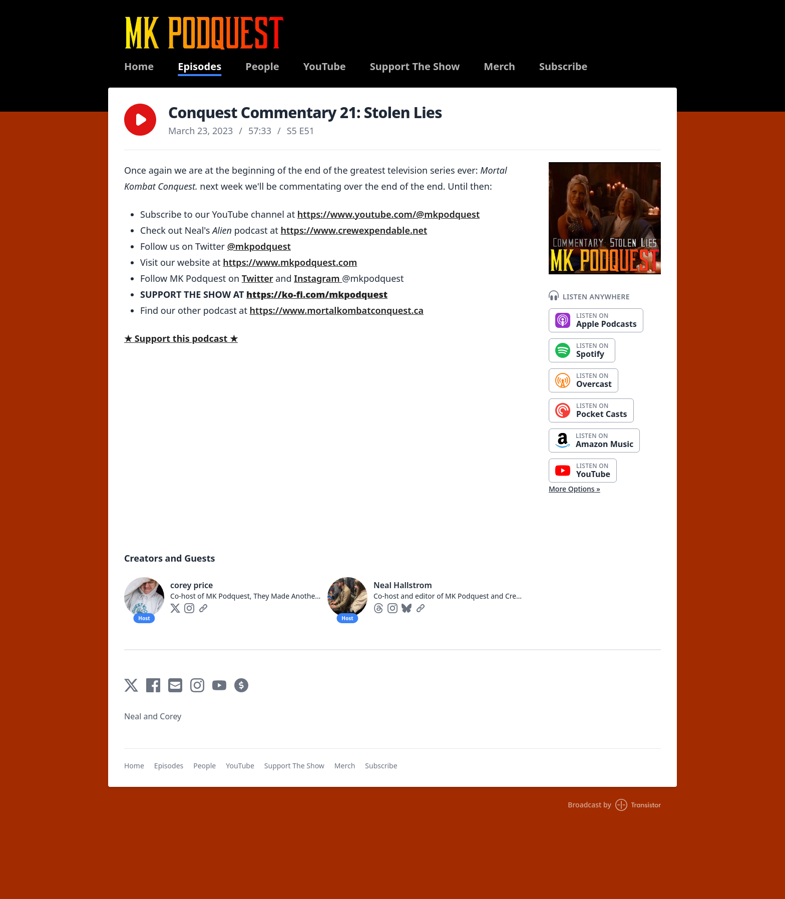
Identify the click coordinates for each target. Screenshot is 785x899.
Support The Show (415, 67)
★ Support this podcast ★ (181, 338)
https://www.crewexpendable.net (354, 230)
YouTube (324, 67)
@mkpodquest (259, 246)
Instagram (318, 278)
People (262, 67)
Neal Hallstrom (402, 585)
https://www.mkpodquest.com (290, 262)
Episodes (199, 67)
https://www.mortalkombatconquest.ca (337, 310)
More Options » (574, 489)
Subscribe (563, 67)
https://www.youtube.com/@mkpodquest (388, 214)
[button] (140, 120)
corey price (191, 585)
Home (139, 67)
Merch (499, 67)
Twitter (257, 278)
